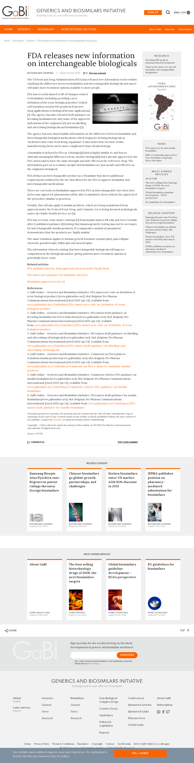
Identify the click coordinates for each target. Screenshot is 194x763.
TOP (184, 631)
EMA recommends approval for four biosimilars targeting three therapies (161, 158)
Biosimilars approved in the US (46, 282)
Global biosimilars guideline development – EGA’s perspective (160, 196)
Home (9, 29)
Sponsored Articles (139, 705)
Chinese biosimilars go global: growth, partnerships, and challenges (161, 230)
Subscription (185, 29)
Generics (25, 29)
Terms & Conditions (63, 744)
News (45, 712)
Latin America (25, 709)
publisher (57, 420)
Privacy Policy (93, 664)
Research (47, 718)
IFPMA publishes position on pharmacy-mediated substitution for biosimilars (160, 249)
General (30, 41)
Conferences (136, 698)
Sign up (153, 13)
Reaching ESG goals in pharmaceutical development (160, 62)
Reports (104, 733)
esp (183, 12)
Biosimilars (47, 29)
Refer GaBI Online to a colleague (152, 744)
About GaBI (155, 29)
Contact (110, 744)
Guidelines (106, 716)
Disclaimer (83, 744)
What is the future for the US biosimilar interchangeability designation (161, 70)
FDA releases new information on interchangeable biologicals (67, 41)
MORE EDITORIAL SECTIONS (80, 29)
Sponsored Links (138, 712)
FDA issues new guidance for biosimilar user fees (57, 275)
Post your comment (97, 74)
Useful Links (136, 725)
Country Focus (108, 709)
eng (176, 12)
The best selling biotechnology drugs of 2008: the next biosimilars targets (161, 186)
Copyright (97, 744)
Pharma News (136, 718)
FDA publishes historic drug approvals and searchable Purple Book (68, 269)
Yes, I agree (140, 753)
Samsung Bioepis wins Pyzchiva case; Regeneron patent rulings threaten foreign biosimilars (161, 220)
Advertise (170, 29)
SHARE (11, 631)
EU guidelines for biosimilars (160, 202)
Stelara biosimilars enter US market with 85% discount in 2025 (160, 240)
